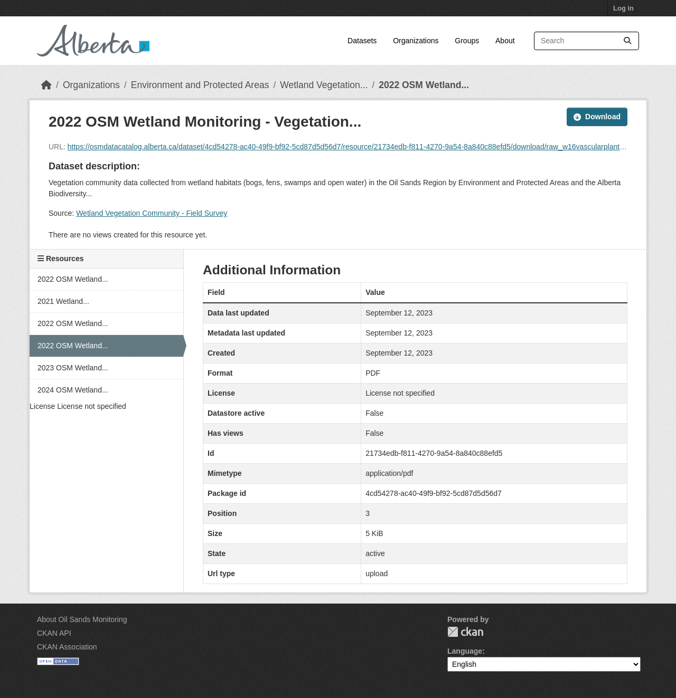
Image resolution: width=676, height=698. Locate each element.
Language (464, 651)
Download (597, 116)
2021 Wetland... (63, 301)
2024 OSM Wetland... (72, 390)
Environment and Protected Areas (200, 85)
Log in (623, 8)
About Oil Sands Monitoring (82, 619)
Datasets (362, 40)
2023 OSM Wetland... (72, 368)
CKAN (465, 631)
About (505, 40)
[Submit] (627, 41)
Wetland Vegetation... (324, 85)
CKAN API (54, 633)
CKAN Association (67, 647)
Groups (467, 40)
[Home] (46, 85)
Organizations (415, 40)
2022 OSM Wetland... (424, 85)
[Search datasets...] (586, 41)
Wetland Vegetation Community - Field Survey (151, 213)
